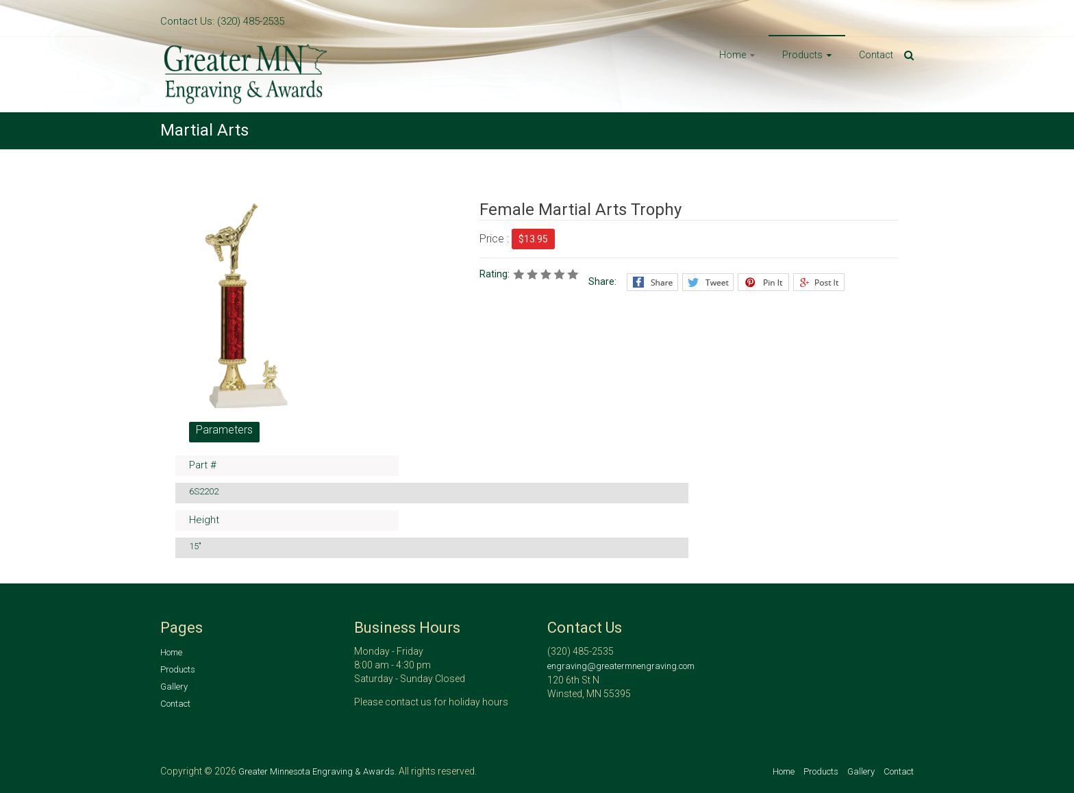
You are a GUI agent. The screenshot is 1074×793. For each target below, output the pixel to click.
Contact (876, 54)
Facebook (652, 282)
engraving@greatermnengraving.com (621, 666)
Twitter (708, 282)
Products (802, 54)
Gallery (174, 686)
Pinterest (763, 282)
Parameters (224, 429)
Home (732, 54)
